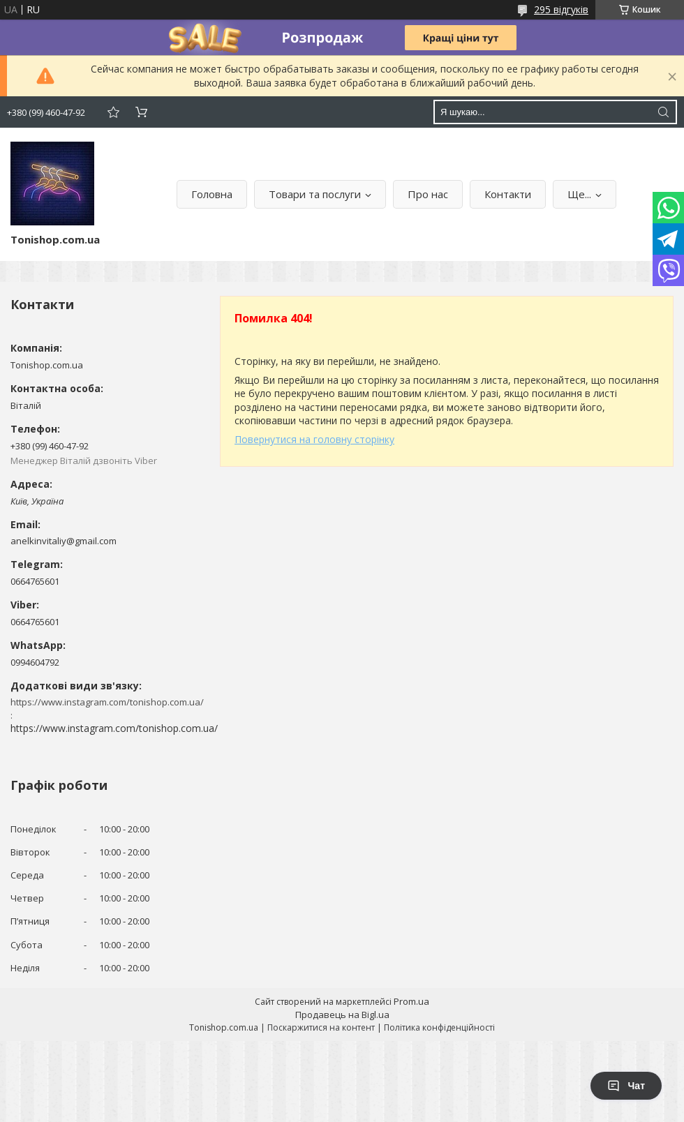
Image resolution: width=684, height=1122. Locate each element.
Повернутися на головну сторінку (314, 439)
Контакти (507, 194)
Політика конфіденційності (439, 1027)
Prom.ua (411, 1001)
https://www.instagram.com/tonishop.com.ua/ (114, 728)
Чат (626, 1085)
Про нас (428, 194)
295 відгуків (561, 9)
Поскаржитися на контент (321, 1027)
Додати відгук (113, 112)
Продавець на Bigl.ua (342, 1014)
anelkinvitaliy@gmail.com (63, 540)
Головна (211, 194)
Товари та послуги (315, 194)
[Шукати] (663, 112)
